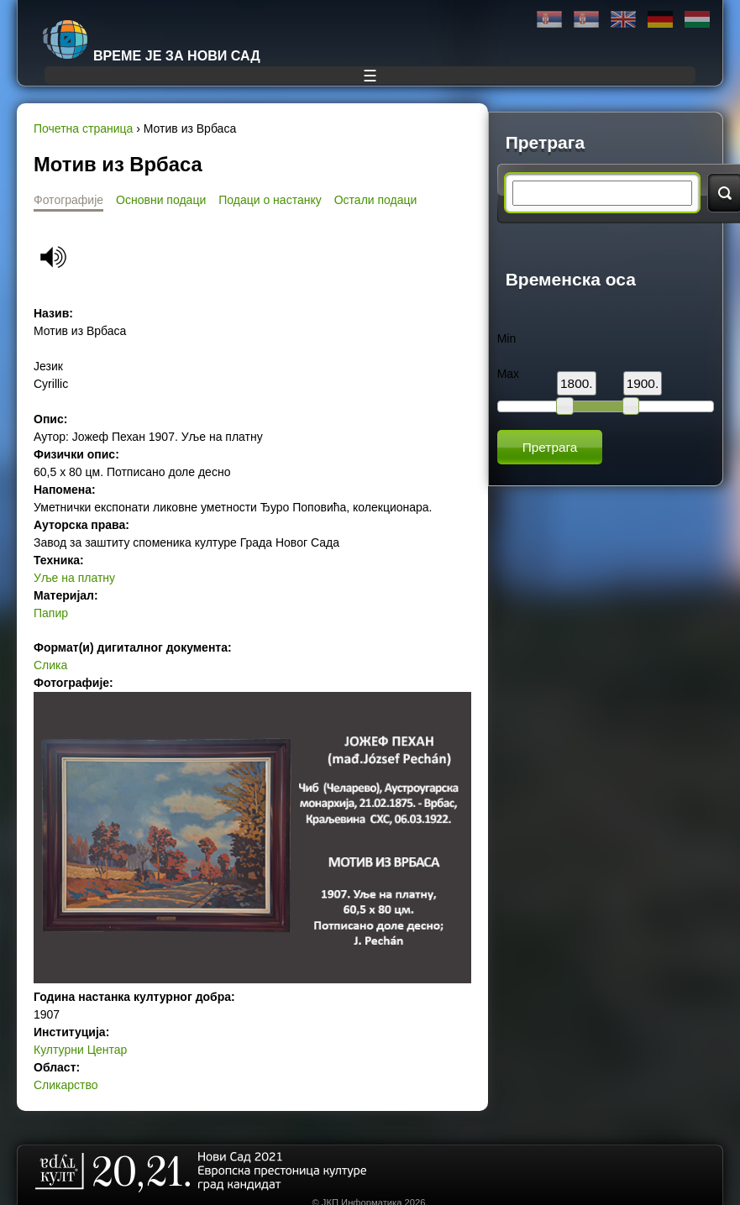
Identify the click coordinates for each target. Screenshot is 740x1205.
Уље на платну (74, 577)
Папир (51, 613)
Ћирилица (549, 20)
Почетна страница (83, 128)
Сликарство (66, 1085)
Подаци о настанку (269, 200)
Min (507, 338)
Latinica (586, 20)
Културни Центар (80, 1049)
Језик (48, 366)
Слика (50, 665)
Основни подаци (161, 200)
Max (508, 373)
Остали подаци (375, 200)
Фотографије (68, 200)
